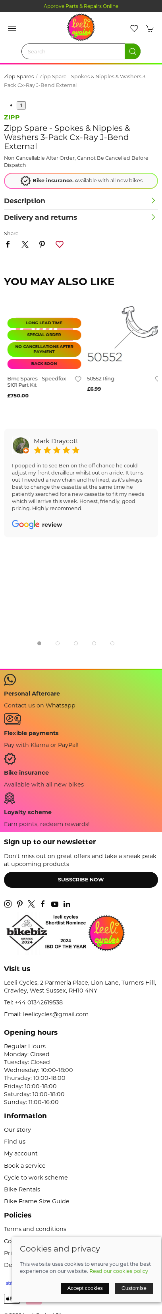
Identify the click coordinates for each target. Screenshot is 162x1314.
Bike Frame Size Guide (36, 1201)
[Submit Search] (133, 51)
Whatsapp (60, 705)
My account (21, 1153)
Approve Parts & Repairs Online (81, 6)
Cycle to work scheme (36, 1177)
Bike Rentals (22, 1189)
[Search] (81, 51)
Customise (134, 1288)
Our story (17, 1129)
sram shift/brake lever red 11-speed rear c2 (33, 382)
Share (11, 233)
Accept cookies (85, 1288)
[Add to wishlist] (75, 378)
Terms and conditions (35, 1229)
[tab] (39, 643)
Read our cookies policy (118, 1271)
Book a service (25, 1165)
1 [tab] (21, 105)
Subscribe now (81, 880)
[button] (12, 28)
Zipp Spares (19, 76)
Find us (14, 1141)
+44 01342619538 (39, 1002)
